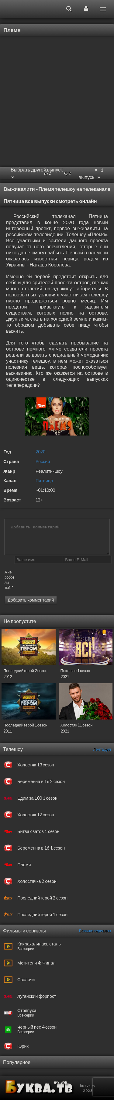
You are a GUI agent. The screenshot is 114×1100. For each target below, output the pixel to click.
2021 (64, 676)
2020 (40, 451)
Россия (43, 461)
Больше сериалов (95, 930)
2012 (7, 676)
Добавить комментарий (31, 600)
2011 (7, 731)
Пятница (44, 480)
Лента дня (102, 749)
